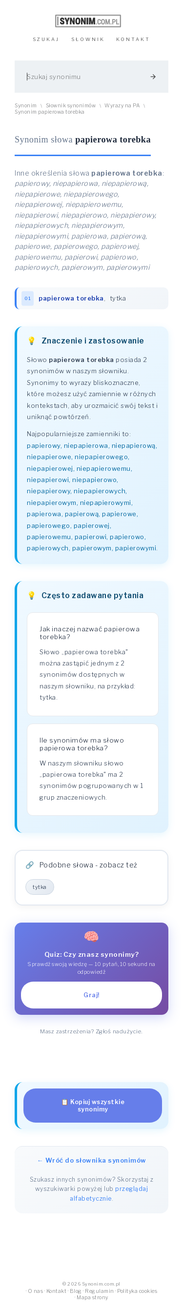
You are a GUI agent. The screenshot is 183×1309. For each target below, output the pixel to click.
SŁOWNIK (88, 39)
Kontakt (56, 1291)
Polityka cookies (137, 1291)
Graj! (91, 995)
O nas (35, 1291)
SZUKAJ (46, 39)
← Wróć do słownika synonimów (91, 1160)
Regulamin (99, 1291)
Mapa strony (92, 1297)
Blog (76, 1291)
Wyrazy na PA (122, 105)
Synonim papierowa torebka (50, 112)
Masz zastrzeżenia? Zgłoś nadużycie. (91, 1031)
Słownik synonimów (71, 105)
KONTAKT (133, 39)
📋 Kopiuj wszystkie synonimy (92, 1105)
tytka (118, 298)
